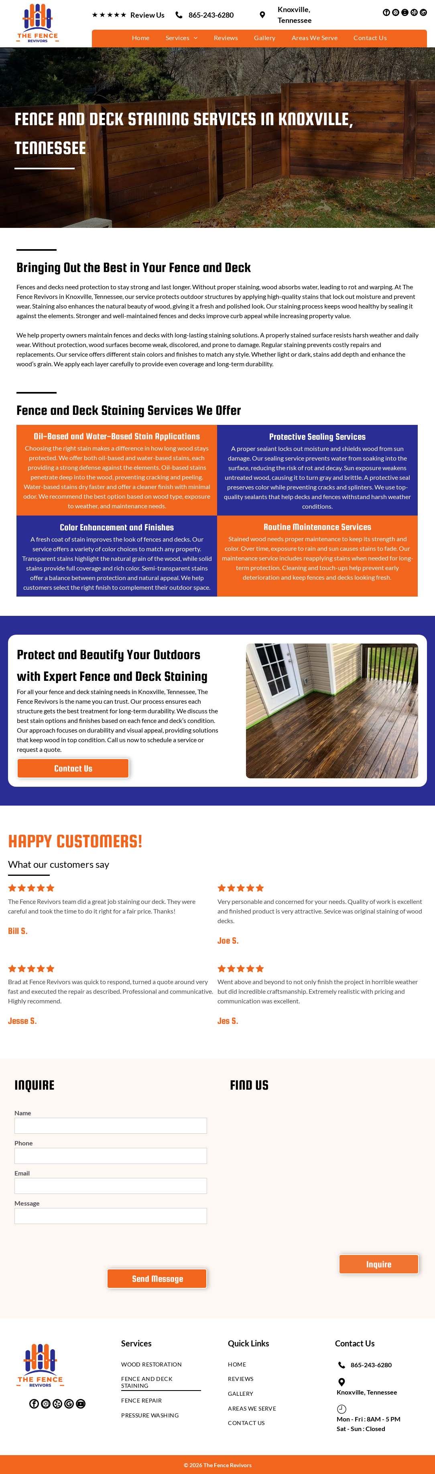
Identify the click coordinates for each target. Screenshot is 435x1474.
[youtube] (405, 13)
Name (22, 1113)
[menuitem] (141, 37)
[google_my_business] (423, 13)
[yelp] (414, 13)
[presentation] (75, 1245)
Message (27, 1203)
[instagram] (395, 13)
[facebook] (386, 13)
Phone (23, 1143)
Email (22, 1173)
